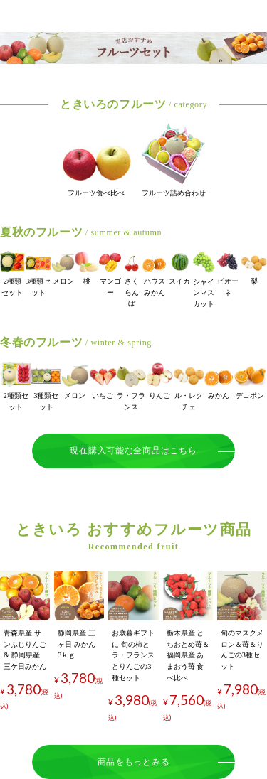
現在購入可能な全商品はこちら (133, 451)
